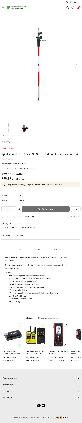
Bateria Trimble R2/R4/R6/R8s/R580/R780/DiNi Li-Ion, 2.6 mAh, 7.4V (36, 352)
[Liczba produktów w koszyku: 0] (77, 7)
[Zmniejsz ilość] (3, 209)
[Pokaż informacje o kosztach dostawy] (34, 227)
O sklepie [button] (41, 391)
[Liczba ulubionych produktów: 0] (72, 7)
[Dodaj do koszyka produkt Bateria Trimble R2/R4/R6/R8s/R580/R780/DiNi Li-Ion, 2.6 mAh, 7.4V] (42, 345)
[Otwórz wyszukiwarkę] (67, 7)
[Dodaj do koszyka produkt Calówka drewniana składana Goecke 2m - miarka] (19, 345)
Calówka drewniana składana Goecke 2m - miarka (11, 352)
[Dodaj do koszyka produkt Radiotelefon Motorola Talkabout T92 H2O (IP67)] (65, 345)
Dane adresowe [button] (41, 378)
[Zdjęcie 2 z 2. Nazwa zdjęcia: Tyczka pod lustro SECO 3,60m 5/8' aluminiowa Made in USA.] (24, 128)
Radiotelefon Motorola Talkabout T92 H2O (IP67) (57, 352)
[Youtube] (43, 405)
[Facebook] (39, 405)
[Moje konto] (72, 2)
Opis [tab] (20, 250)
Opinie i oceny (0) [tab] (36, 250)
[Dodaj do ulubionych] (76, 209)
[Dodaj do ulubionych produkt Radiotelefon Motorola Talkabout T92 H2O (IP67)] (65, 325)
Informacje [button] (41, 384)
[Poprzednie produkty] (6, 333)
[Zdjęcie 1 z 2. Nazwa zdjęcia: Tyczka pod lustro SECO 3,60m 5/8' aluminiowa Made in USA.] (8, 128)
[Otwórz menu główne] (2, 7)
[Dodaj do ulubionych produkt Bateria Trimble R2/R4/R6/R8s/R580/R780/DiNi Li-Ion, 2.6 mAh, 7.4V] (43, 325)
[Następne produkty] (76, 333)
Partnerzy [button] (41, 397)
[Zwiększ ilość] (14, 209)
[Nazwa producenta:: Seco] (5, 142)
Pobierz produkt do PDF (13, 235)
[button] (76, 65)
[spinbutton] (9, 209)
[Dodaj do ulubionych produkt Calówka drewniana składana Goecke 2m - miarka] (20, 325)
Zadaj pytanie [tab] (57, 250)
